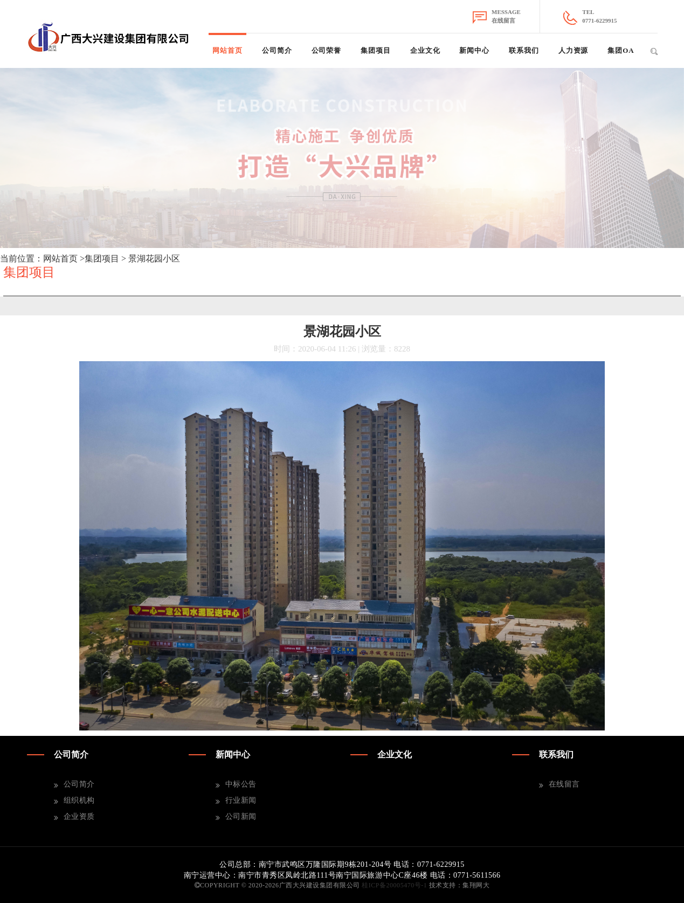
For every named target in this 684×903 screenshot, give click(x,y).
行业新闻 (241, 800)
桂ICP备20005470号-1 (394, 885)
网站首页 (60, 258)
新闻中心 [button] (474, 50)
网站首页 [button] (227, 50)
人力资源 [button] (573, 50)
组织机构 (79, 800)
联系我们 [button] (524, 50)
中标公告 (241, 784)
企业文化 (425, 50)
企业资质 (79, 816)
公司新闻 (241, 816)
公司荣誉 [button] (327, 50)
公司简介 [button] (277, 50)
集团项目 (376, 50)
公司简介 (79, 784)
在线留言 (564, 784)
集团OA (620, 50)
